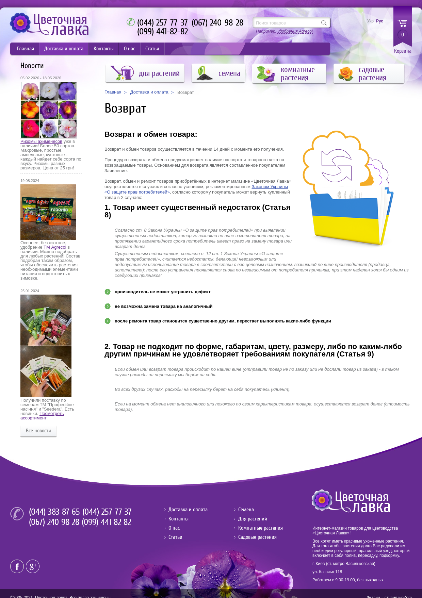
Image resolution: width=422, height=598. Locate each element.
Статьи (152, 49)
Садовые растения (257, 537)
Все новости (38, 431)
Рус (379, 21)
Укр (370, 21)
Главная (25, 49)
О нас (129, 49)
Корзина (402, 51)
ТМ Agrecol (55, 247)
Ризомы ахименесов (41, 141)
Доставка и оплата (63, 49)
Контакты (104, 49)
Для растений (252, 519)
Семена (246, 509)
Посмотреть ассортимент (42, 415)
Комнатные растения (260, 528)
